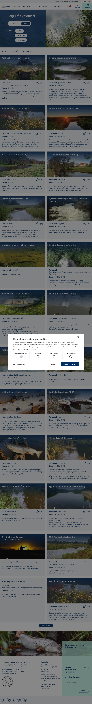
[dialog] (46, 352)
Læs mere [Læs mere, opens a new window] (32, 349)
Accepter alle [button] (69, 364)
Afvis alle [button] (52, 364)
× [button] (81, 337)
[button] (19, 364)
